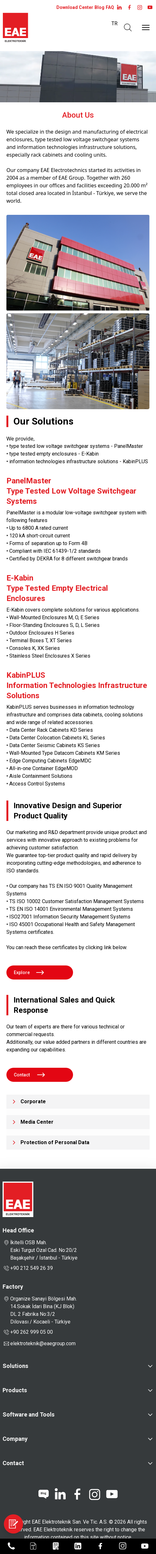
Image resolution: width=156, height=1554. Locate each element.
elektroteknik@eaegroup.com (43, 1343)
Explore (26, 972)
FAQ (110, 7)
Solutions (15, 1366)
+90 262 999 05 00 (28, 1332)
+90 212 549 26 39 (28, 1268)
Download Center (74, 7)
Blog (99, 7)
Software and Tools (28, 1414)
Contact (27, 1075)
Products (15, 1390)
